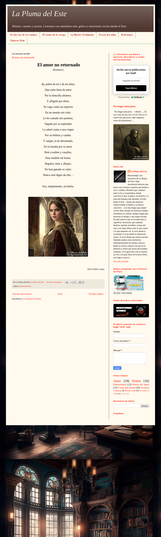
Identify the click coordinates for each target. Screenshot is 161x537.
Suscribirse (131, 88)
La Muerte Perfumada (82, 35)
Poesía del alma (107, 35)
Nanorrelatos (119, 384)
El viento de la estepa (53, 35)
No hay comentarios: (55, 282)
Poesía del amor (25, 286)
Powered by (131, 97)
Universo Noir (17, 41)
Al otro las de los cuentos (23, 35)
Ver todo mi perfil (120, 261)
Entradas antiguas (96, 294)
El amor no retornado (23, 57)
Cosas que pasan (126, 387)
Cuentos (123, 394)
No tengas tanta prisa (124, 106)
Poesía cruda (130, 390)
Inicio (60, 294)
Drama (136, 381)
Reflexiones (127, 35)
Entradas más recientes (22, 294)
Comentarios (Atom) (32, 299)
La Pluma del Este (39, 13)
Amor (117, 381)
